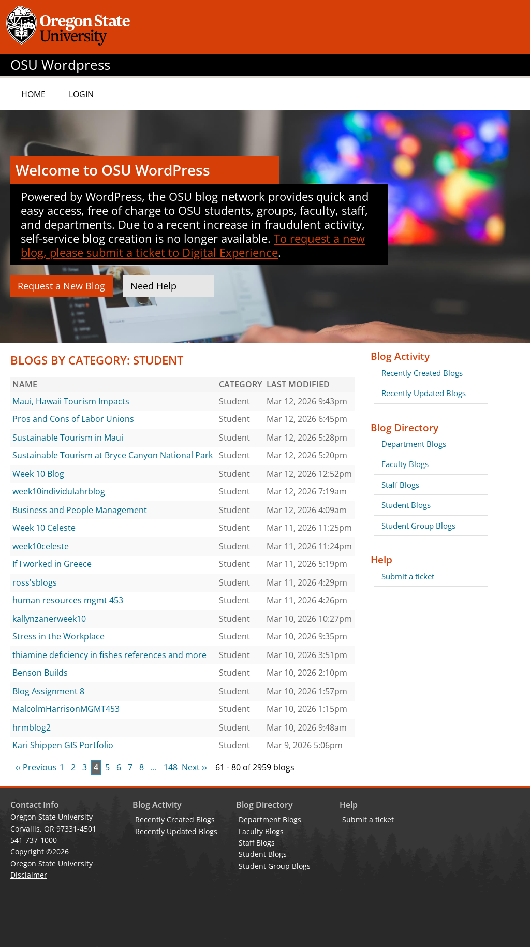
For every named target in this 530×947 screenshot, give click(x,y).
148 (171, 767)
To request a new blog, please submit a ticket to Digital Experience (193, 245)
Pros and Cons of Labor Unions (73, 419)
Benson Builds (40, 672)
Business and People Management (79, 510)
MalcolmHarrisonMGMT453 (66, 709)
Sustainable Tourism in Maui (67, 437)
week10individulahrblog (58, 491)
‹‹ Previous (36, 767)
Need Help (153, 286)
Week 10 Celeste (44, 527)
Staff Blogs (400, 484)
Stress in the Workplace (58, 636)
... (154, 767)
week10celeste (40, 546)
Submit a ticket (407, 576)
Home (33, 94)
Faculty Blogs (405, 464)
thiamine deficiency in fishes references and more (109, 655)
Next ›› (194, 767)
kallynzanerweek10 (49, 618)
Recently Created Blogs (422, 373)
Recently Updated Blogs (423, 393)
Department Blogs (413, 444)
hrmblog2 (31, 727)
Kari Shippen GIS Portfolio (62, 745)
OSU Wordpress (60, 65)
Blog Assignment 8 (48, 691)
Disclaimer (28, 875)
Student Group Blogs (418, 525)
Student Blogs (406, 505)
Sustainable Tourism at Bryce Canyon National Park (112, 455)
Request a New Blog (61, 286)
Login (81, 94)
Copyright (27, 851)
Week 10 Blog (38, 473)
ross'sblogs (34, 582)
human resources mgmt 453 (67, 600)
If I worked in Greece (52, 564)
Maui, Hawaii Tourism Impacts (70, 401)
